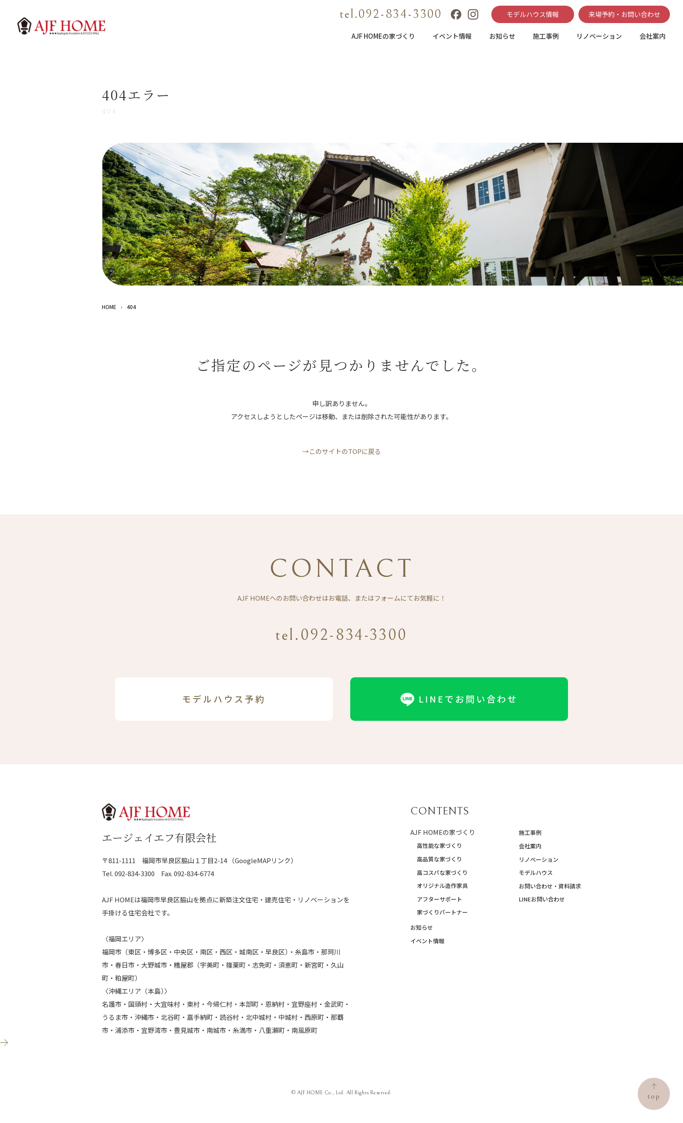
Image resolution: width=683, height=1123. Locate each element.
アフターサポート (439, 899)
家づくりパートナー (442, 912)
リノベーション (599, 35)
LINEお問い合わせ (542, 899)
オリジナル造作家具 (442, 885)
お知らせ (502, 35)
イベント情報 (452, 35)
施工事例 (546, 35)
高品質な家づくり (439, 859)
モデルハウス (536, 872)
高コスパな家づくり (442, 872)
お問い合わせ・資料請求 (550, 886)
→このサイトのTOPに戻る (341, 451)
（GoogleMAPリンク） (262, 860)
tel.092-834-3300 (391, 14)
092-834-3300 (135, 873)
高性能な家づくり (439, 845)
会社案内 (652, 35)
